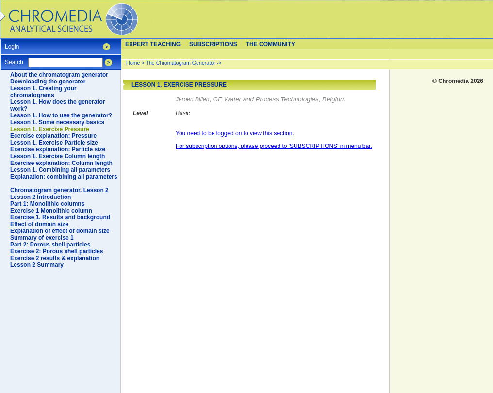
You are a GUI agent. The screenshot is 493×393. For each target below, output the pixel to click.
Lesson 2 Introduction (40, 197)
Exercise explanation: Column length (61, 163)
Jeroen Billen (192, 99)
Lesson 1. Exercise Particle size (54, 142)
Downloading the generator (47, 81)
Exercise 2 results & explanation (54, 258)
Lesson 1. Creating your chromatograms (43, 91)
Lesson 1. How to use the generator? (61, 115)
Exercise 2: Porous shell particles (56, 251)
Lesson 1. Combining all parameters (60, 169)
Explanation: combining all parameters (63, 176)
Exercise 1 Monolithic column (51, 210)
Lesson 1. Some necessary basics (57, 122)
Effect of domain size (39, 224)
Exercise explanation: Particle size (57, 149)
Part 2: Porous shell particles (50, 244)
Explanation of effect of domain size (60, 231)
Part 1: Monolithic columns (47, 203)
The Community (270, 44)
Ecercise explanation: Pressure (53, 135)
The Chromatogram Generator (180, 63)
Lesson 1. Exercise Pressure (49, 129)
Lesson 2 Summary (37, 265)
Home (133, 63)
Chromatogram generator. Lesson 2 (59, 190)
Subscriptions (213, 44)
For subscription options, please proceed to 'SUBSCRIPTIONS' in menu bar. (274, 146)
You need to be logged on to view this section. (235, 133)
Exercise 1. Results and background (60, 217)
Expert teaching (153, 44)
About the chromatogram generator (59, 74)
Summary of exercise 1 (42, 237)
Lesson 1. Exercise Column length (57, 156)
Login (12, 43)
